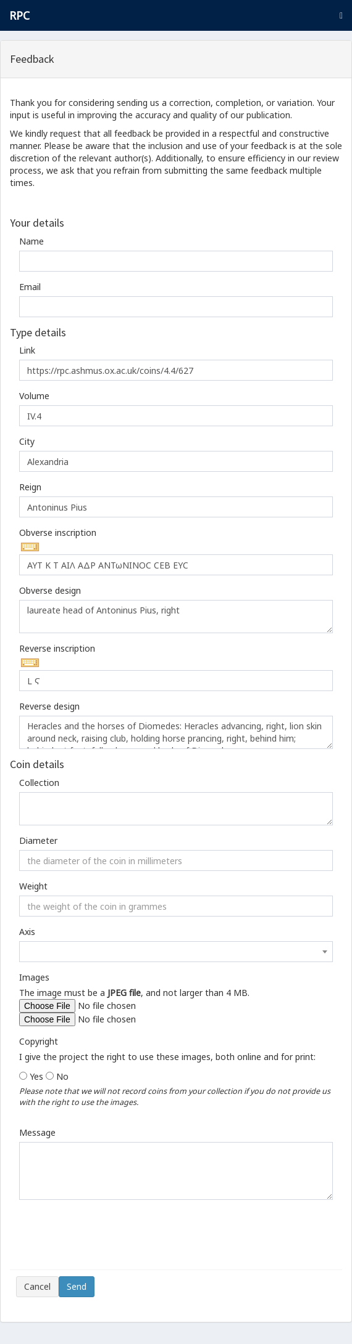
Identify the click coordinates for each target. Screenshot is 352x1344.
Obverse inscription (57, 532)
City (27, 441)
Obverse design (50, 590)
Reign (30, 487)
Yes (36, 1076)
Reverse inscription (57, 648)
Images (34, 977)
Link (27, 350)
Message (37, 1132)
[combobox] (176, 951)
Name (31, 241)
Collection (39, 782)
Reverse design (49, 706)
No (62, 1076)
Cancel (37, 1286)
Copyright (38, 1041)
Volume (34, 396)
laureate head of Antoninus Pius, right (176, 616)
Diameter (38, 840)
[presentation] (110, 1239)
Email (30, 287)
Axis (27, 931)
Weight (33, 886)
